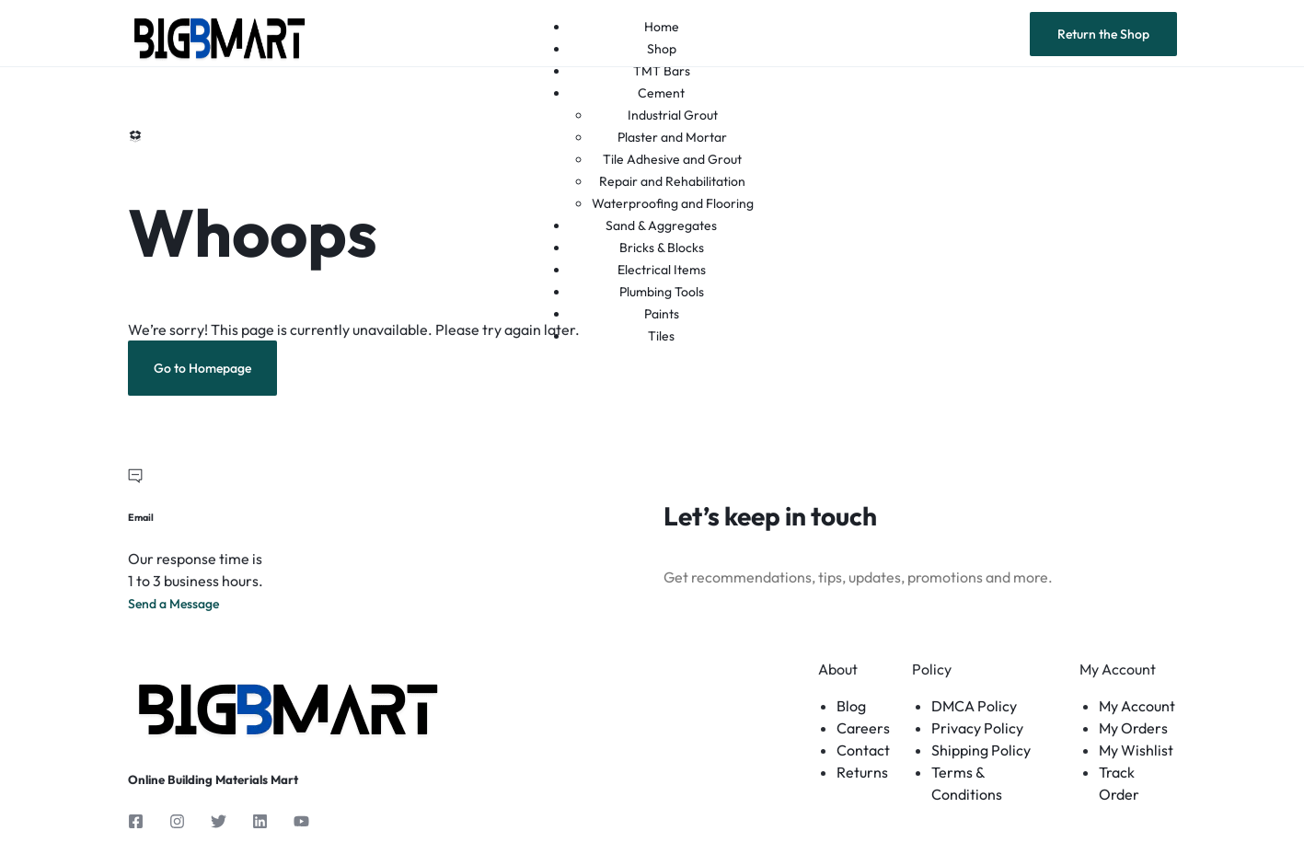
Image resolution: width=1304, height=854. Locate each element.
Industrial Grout (673, 115)
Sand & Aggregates (661, 225)
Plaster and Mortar (672, 137)
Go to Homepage (202, 368)
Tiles (661, 336)
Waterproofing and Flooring (673, 203)
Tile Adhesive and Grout (672, 159)
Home (661, 26)
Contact (863, 750)
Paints (661, 314)
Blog (851, 706)
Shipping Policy (981, 750)
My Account (1137, 706)
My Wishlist (1136, 750)
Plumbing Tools (661, 291)
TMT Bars (661, 71)
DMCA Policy (974, 706)
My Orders (1133, 728)
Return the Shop (1103, 34)
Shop (661, 48)
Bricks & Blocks (661, 247)
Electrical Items (661, 269)
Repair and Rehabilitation (672, 181)
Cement (661, 93)
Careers (863, 728)
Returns (862, 772)
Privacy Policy (977, 728)
